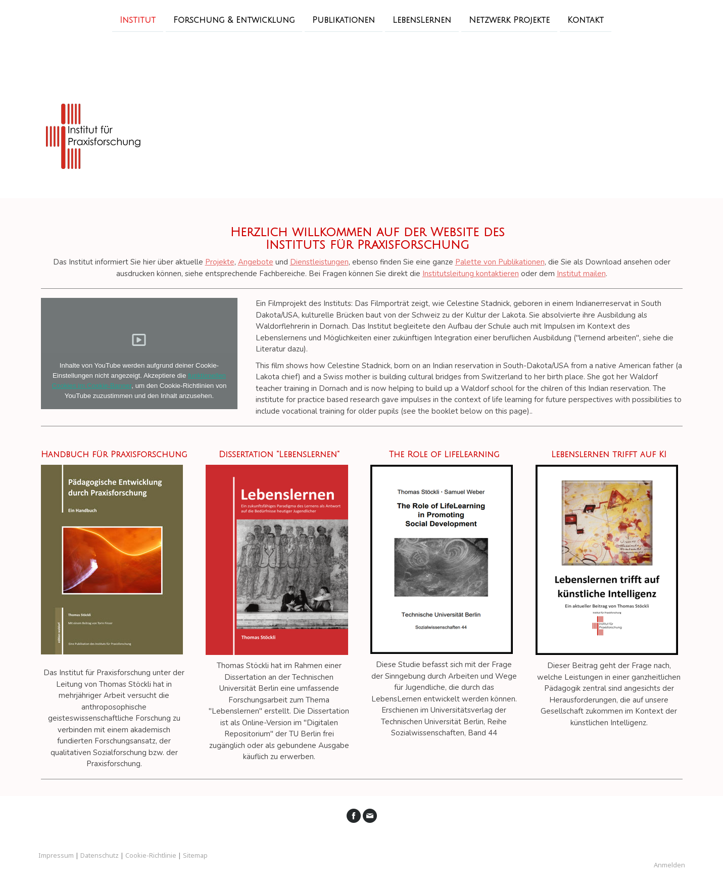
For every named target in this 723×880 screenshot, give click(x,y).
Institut (138, 19)
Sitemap (195, 855)
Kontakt (585, 19)
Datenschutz (99, 855)
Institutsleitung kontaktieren (470, 274)
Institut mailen (581, 274)
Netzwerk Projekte (509, 19)
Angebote (255, 262)
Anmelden (669, 864)
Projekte (219, 262)
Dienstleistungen (319, 262)
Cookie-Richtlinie (150, 855)
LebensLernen (422, 19)
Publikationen (343, 19)
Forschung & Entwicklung (234, 19)
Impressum (56, 855)
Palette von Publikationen (500, 262)
